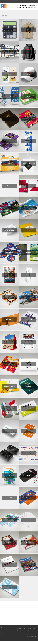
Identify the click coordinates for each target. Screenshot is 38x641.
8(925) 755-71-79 (23, 7)
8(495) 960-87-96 (33, 5)
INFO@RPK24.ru (23, 5)
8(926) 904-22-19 (33, 7)
